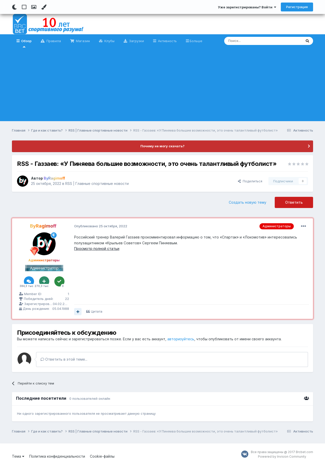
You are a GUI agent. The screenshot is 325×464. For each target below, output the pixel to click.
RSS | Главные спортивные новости (97, 183)
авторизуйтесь (180, 339)
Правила (53, 41)
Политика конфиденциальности (57, 456)
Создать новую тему (247, 202)
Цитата (96, 311)
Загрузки (136, 41)
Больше (196, 41)
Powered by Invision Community (282, 456)
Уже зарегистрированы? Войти (247, 7)
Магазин (82, 41)
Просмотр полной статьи (96, 248)
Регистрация (297, 7)
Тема (18, 456)
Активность (167, 41)
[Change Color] (43, 7)
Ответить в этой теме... (64, 359)
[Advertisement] (162, 85)
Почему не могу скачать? (162, 146)
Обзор (25, 43)
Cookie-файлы (102, 456)
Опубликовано (100, 226)
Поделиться (250, 181)
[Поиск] (251, 41)
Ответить (294, 202)
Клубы (109, 41)
